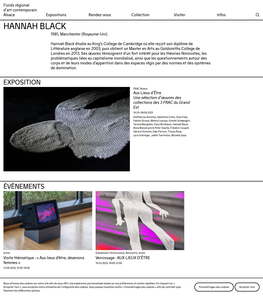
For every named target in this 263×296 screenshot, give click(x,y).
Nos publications (204, 265)
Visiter (179, 15)
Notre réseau (113, 265)
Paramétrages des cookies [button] (214, 287)
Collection (140, 15)
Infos (221, 15)
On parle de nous (30, 265)
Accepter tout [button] (247, 287)
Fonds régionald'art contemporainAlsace (20, 10)
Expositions (56, 15)
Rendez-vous (100, 15)
